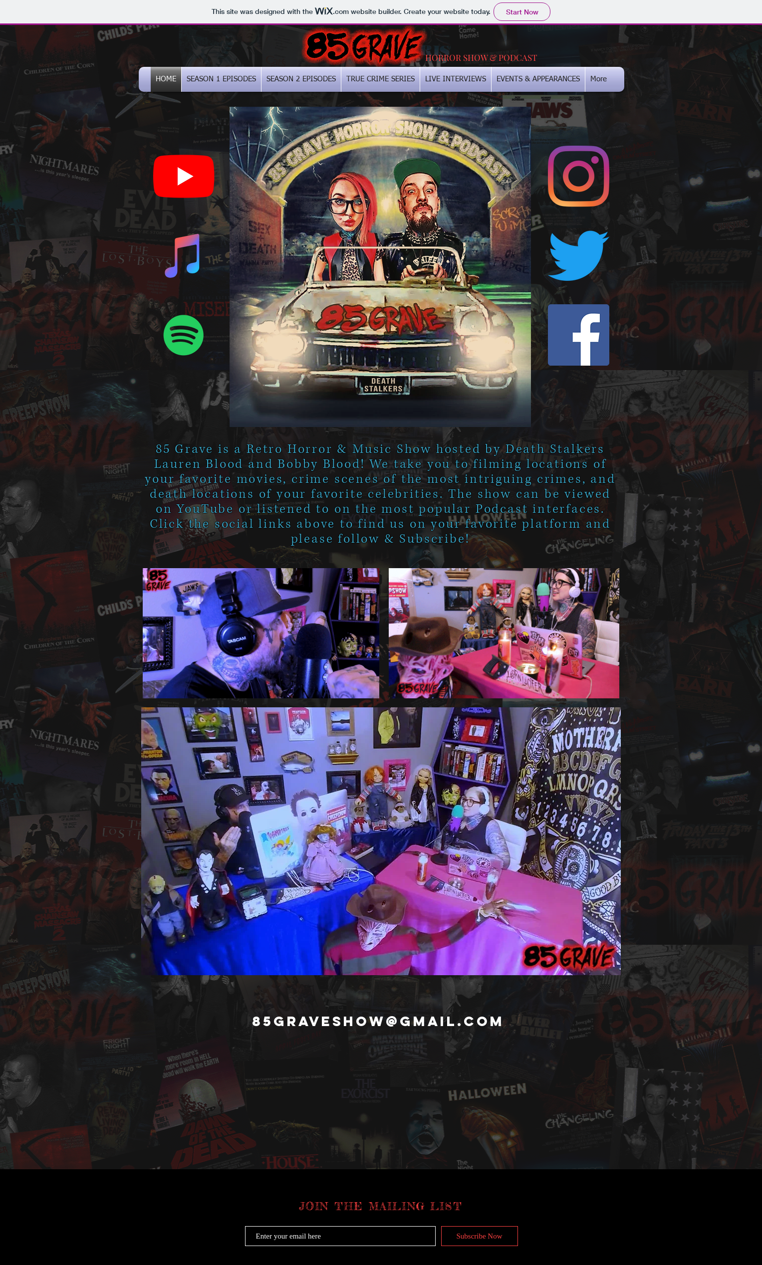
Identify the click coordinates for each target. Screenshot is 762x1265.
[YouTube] (184, 176)
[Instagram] (578, 176)
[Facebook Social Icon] (578, 335)
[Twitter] (578, 255)
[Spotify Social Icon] (184, 335)
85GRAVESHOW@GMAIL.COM (378, 1021)
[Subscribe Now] (479, 1236)
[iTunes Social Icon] (184, 255)
